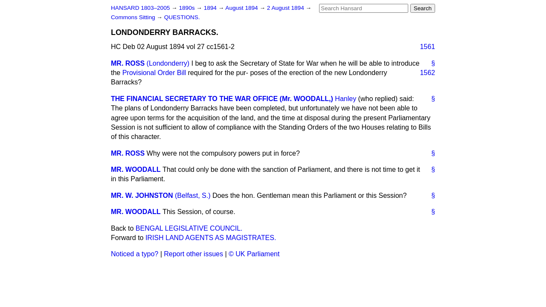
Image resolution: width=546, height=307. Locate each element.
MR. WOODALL (135, 169)
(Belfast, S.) (193, 195)
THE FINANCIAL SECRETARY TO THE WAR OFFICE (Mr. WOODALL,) (222, 98)
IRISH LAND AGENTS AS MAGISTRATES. (210, 237)
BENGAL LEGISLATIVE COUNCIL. (189, 228)
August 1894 (242, 8)
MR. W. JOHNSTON (142, 195)
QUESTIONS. (182, 17)
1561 (427, 46)
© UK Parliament (254, 254)
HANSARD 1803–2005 (140, 8)
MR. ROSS (128, 63)
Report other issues (193, 254)
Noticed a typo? (134, 254)
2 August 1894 (286, 8)
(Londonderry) (168, 63)
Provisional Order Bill (154, 72)
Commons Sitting (134, 17)
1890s (187, 8)
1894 (211, 8)
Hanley (345, 98)
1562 (427, 72)
